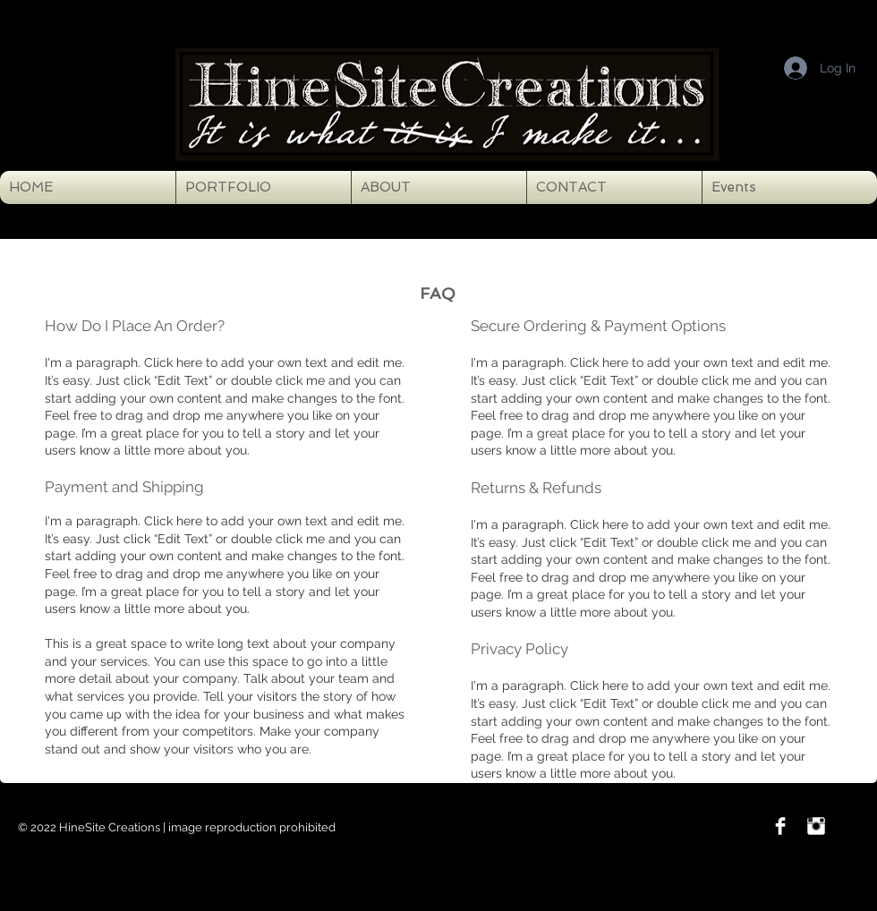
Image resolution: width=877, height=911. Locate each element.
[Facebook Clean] (780, 826)
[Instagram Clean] (816, 826)
